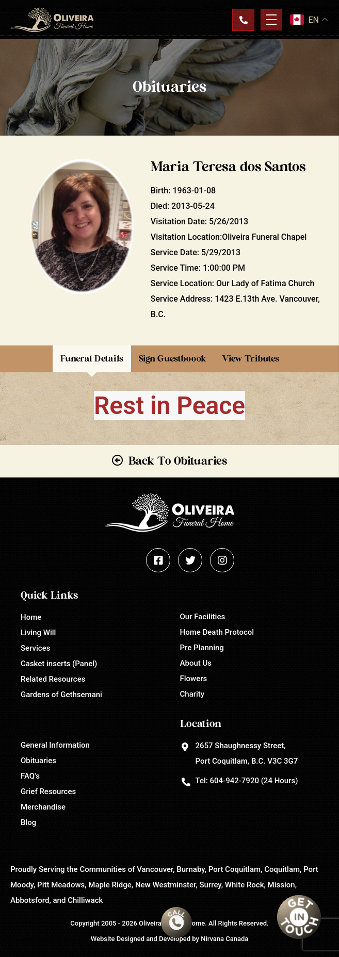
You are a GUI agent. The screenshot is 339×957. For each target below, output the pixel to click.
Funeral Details (91, 358)
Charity (192, 694)
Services (35, 648)
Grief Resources (48, 791)
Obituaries (38, 760)
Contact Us (243, 19)
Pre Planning (202, 647)
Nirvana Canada (224, 939)
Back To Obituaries (177, 461)
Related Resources (53, 679)
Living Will (38, 632)
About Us (196, 663)
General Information (55, 745)
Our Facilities (202, 616)
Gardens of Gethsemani (61, 694)
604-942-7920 (234, 780)
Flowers (193, 678)
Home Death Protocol (217, 632)
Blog (28, 822)
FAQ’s (30, 776)
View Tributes (250, 358)
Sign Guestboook (172, 358)
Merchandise (43, 807)
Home (31, 617)
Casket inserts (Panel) (59, 663)
